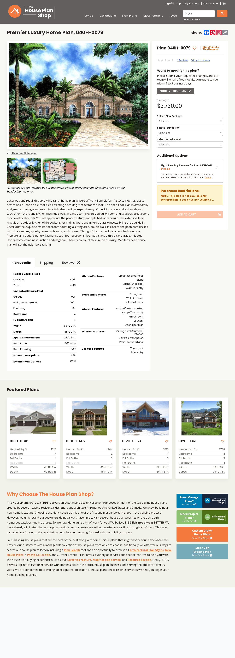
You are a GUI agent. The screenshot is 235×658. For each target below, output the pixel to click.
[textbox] (190, 121)
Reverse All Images (22, 153)
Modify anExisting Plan (202, 551)
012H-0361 (187, 441)
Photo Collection (38, 555)
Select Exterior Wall (169, 139)
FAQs (173, 16)
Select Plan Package (169, 116)
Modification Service (107, 560)
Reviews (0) (71, 262)
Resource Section (139, 560)
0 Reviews (182, 60)
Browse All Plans (191, 19)
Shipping (46, 262)
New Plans (129, 16)
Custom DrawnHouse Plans (202, 534)
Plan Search (72, 550)
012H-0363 (131, 441)
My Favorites (210, 3)
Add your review (200, 60)
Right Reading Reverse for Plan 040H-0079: (187, 167)
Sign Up (176, 3)
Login (168, 3)
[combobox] (190, 121)
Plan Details (21, 262)
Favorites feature (79, 560)
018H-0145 (75, 441)
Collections (108, 16)
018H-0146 (19, 441)
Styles (88, 16)
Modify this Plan (175, 91)
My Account (192, 3)
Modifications (153, 16)
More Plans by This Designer (211, 48)
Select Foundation (168, 127)
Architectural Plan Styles (147, 550)
